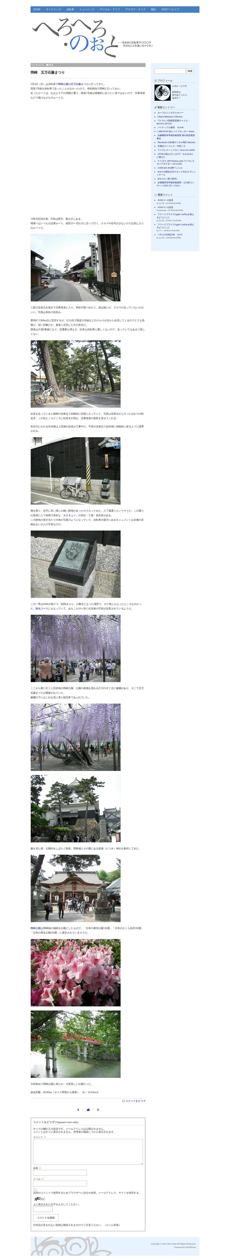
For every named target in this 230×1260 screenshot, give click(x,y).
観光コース (42, 608)
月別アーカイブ (170, 9)
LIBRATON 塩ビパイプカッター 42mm (176, 131)
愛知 (51, 65)
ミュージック (87, 9)
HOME (37, 9)
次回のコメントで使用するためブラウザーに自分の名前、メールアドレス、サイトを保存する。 (87, 1197)
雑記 (153, 9)
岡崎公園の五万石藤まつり (73, 84)
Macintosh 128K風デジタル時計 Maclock (176, 142)
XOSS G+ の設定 (165, 200)
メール (38, 1183)
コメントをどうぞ (135, 1101)
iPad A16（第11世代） (168, 179)
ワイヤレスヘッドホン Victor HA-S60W (176, 150)
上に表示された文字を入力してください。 (57, 1208)
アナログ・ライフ (135, 9)
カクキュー (69, 515)
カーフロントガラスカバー (170, 112)
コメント (39, 1137)
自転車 (70, 9)
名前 (37, 1172)
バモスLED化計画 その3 (170, 234)
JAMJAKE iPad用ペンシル (170, 168)
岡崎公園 (36, 928)
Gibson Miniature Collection (170, 116)
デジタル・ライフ (110, 9)
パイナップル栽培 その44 (170, 127)
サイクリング (53, 9)
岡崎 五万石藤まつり (48, 72)
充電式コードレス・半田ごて (172, 146)
